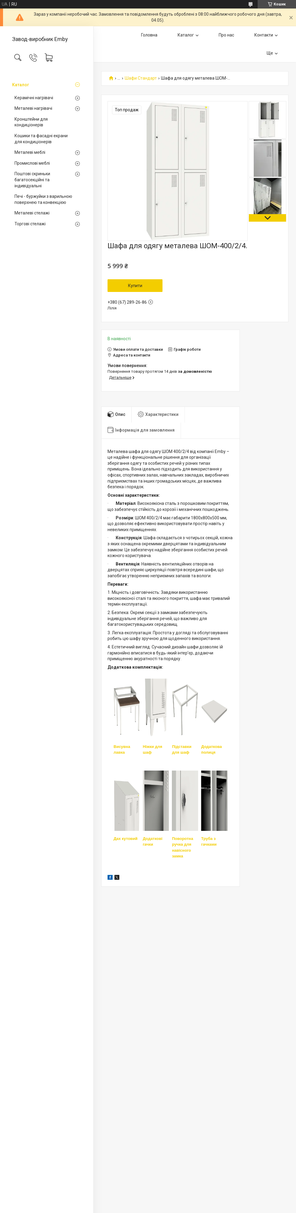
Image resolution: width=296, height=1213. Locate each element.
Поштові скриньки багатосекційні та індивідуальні (32, 179)
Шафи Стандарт (141, 78)
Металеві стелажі (32, 213)
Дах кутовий (125, 838)
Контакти (263, 35)
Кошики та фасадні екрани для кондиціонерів (41, 138)
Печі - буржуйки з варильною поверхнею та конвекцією (43, 199)
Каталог (20, 84)
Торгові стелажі (30, 223)
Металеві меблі (29, 152)
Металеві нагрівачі (33, 108)
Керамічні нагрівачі (33, 97)
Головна (149, 35)
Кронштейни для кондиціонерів (31, 122)
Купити (135, 285)
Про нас (226, 35)
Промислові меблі (32, 163)
